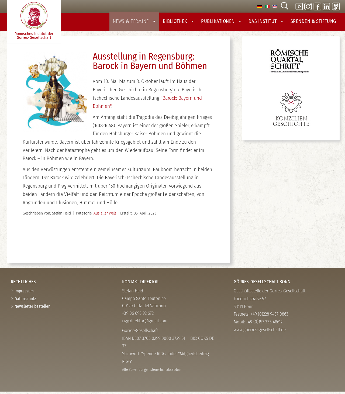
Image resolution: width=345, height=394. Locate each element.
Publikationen (227, 22)
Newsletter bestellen (32, 308)
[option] (259, 6)
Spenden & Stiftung (314, 22)
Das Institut (269, 22)
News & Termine (144, 22)
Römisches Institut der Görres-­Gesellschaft (34, 21)
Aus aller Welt (105, 215)
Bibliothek (186, 22)
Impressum (24, 293)
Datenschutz (25, 301)
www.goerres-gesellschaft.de (260, 332)
